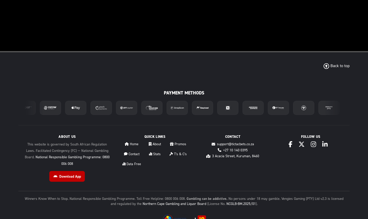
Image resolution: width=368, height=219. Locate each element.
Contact (132, 154)
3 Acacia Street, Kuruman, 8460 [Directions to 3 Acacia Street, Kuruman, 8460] (232, 156)
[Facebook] (290, 144)
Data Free (131, 164)
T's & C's (178, 154)
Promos (178, 144)
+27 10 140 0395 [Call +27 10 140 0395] (233, 150)
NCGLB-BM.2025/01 (241, 203)
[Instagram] (313, 144)
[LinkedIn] (325, 144)
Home (132, 144)
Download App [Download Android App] (67, 176)
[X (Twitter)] (301, 144)
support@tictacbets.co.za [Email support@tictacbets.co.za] (233, 144)
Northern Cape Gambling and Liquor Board (174, 203)
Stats (155, 154)
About (155, 144)
